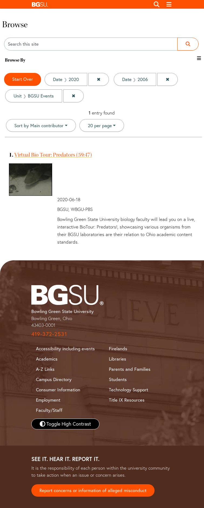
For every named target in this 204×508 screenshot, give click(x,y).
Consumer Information (58, 389)
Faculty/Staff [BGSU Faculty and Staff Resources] (49, 410)
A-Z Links (45, 369)
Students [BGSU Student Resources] (118, 379)
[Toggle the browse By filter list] (199, 58)
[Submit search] (188, 44)
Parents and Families (130, 369)
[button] (90, 4)
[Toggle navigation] (169, 4)
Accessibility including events (65, 348)
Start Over (22, 79)
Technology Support (128, 389)
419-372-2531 (49, 334)
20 (100, 125)
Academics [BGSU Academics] (47, 359)
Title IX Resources (127, 400)
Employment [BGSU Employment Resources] (48, 400)
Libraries (117, 359)
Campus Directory (54, 379)
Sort (38, 125)
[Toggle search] (157, 4)
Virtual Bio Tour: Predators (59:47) (53, 154)
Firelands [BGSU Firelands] (118, 348)
